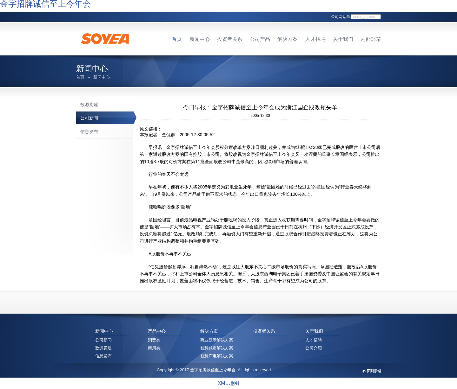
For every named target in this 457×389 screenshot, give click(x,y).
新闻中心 (199, 39)
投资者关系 (229, 39)
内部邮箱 (371, 39)
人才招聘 (315, 39)
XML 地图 (229, 383)
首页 (177, 39)
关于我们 (343, 39)
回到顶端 (374, 371)
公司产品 (260, 39)
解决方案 (287, 39)
